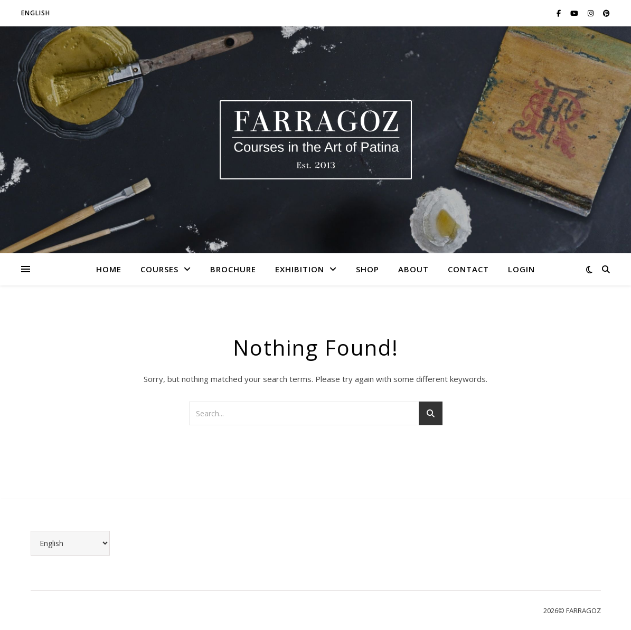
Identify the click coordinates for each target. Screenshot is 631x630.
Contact (468, 269)
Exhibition (299, 269)
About (413, 269)
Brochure (233, 269)
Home (108, 269)
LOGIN (521, 269)
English (35, 12)
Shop (367, 269)
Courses (159, 269)
